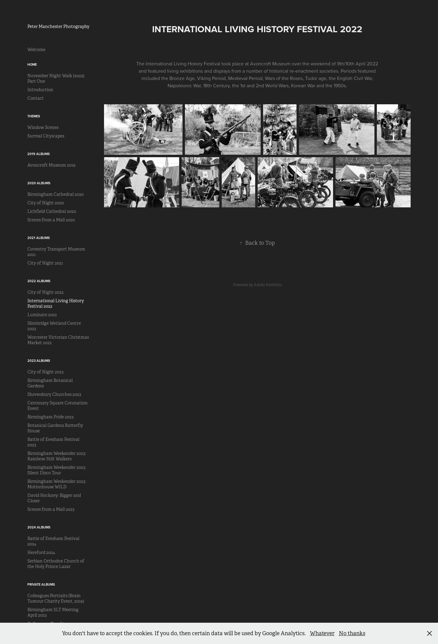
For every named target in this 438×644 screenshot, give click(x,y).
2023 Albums (38, 360)
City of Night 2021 (45, 263)
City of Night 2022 (45, 292)
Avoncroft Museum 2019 (51, 165)
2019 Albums (38, 153)
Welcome (36, 49)
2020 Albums (38, 183)
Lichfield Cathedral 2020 (51, 211)
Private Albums (41, 584)
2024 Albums (38, 527)
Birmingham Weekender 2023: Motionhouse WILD (56, 484)
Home (32, 64)
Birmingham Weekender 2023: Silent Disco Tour (56, 470)
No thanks (352, 633)
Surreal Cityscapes (45, 136)
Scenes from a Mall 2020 (51, 220)
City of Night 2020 (45, 203)
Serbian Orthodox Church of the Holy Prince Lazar (55, 563)
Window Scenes (42, 127)
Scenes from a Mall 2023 (51, 509)
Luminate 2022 (42, 314)
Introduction (40, 89)
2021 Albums (38, 237)
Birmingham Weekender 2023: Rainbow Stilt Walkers (56, 456)
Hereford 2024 (41, 552)
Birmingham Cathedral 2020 (55, 194)
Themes (33, 116)
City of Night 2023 (45, 372)
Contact (35, 98)
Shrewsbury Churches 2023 (54, 394)
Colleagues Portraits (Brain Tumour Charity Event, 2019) (55, 598)
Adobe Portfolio (268, 284)
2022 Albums (38, 281)
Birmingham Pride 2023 (50, 417)
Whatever (322, 633)
